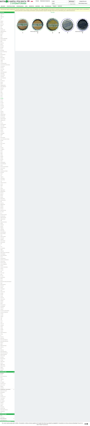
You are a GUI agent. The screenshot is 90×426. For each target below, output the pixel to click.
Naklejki (7, 373)
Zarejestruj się (82, 1)
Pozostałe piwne (11, 6)
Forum (37, 1)
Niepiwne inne (7, 371)
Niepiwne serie (7, 414)
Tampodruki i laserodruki (7, 389)
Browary (3, 6)
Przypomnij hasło (83, 3)
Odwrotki (31, 6)
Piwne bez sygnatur (45, 1)
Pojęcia (54, 6)
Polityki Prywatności (43, 424)
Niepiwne (37, 6)
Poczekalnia (48, 6)
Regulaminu (80, 423)
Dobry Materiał (7, 418)
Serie (26, 6)
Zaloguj (71, 1)
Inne (42, 6)
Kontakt (60, 6)
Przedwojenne (19, 6)
